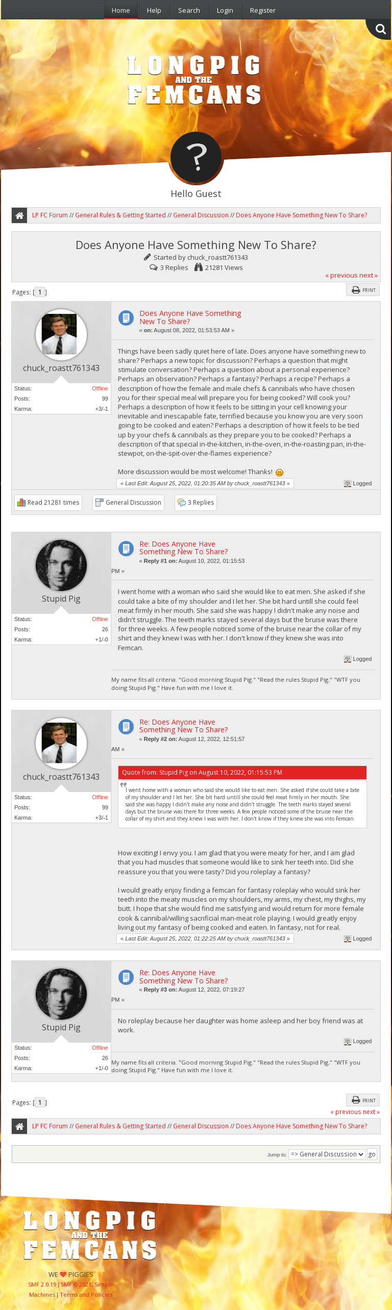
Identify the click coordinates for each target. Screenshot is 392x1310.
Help (154, 10)
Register (263, 10)
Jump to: (277, 1154)
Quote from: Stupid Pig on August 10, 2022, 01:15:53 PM (202, 772)
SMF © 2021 (76, 1284)
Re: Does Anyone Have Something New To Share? (183, 547)
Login (225, 10)
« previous (341, 275)
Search (189, 10)
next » (368, 275)
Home (121, 10)
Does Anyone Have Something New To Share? (190, 317)
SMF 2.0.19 (42, 1284)
